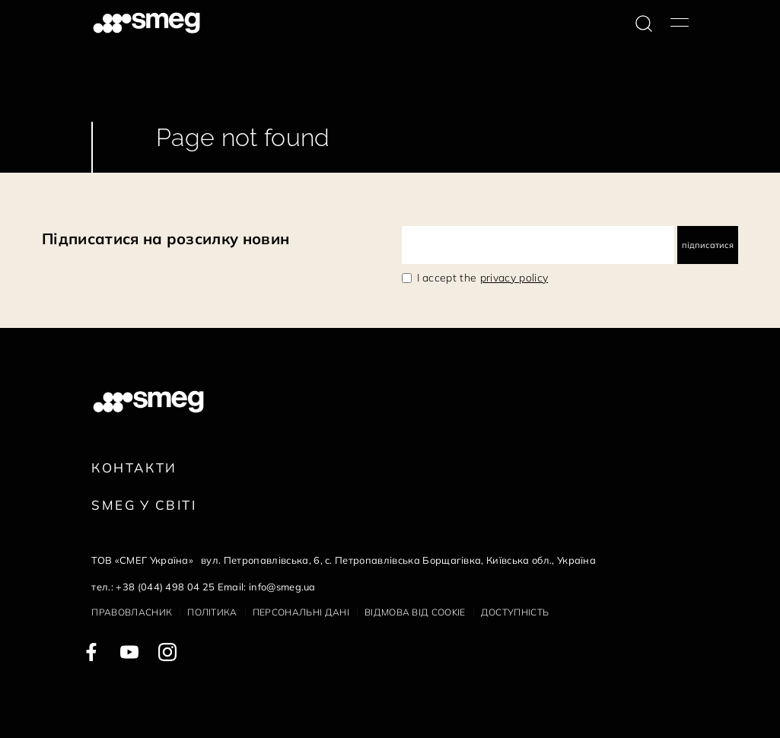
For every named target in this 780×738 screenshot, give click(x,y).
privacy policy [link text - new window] (514, 278)
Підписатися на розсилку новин (165, 238)
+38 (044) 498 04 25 (165, 587)
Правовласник (131, 612)
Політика (212, 612)
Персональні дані (301, 612)
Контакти (134, 468)
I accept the (483, 278)
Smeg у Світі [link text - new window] (143, 505)
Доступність (515, 612)
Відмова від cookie (415, 612)
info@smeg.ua (282, 587)
